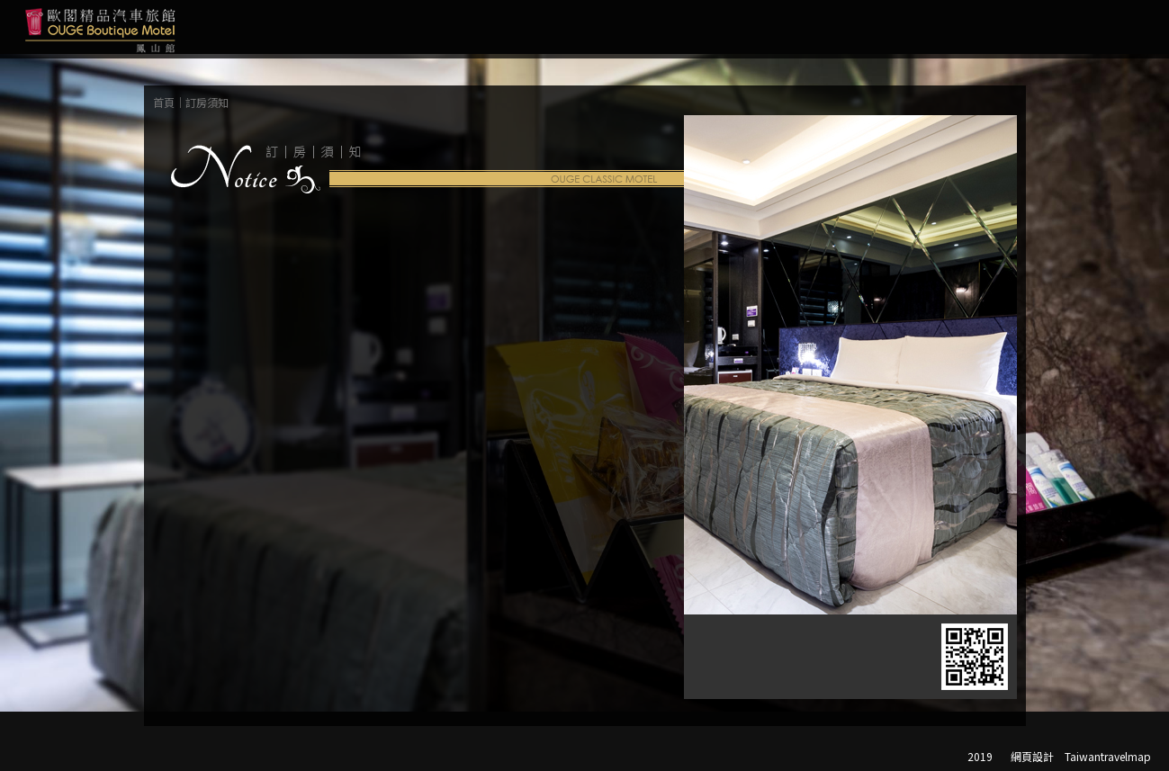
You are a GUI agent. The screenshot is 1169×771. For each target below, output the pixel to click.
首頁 (164, 102)
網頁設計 (1032, 756)
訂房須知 (207, 102)
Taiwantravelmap (1108, 756)
